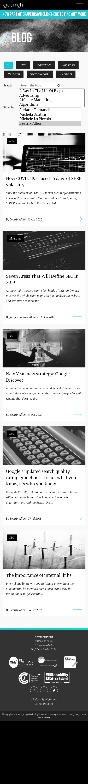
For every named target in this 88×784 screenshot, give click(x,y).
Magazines (44, 65)
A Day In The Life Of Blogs (51, 91)
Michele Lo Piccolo (50, 119)
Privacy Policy (73, 714)
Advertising (51, 95)
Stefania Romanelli (50, 110)
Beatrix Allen (50, 123)
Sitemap (47, 718)
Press (23, 65)
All (8, 65)
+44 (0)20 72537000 (44, 704)
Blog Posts (68, 65)
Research (14, 74)
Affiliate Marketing (51, 100)
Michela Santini (50, 114)
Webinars (66, 74)
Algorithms (51, 104)
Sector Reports (39, 74)
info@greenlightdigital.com (44, 699)
